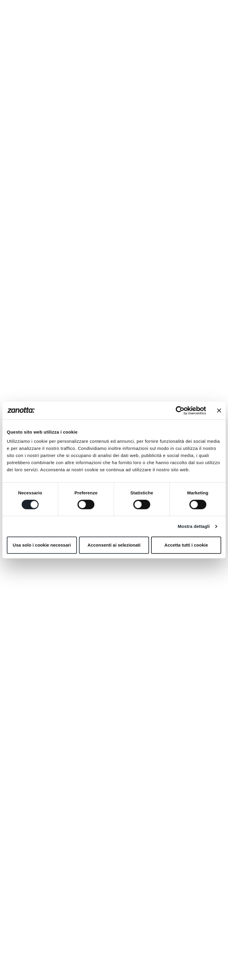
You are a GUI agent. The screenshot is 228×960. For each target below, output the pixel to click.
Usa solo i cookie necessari (42, 544)
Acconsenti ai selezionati (114, 544)
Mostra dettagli (194, 526)
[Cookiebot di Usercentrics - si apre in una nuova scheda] (180, 410)
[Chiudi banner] (219, 410)
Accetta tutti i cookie (186, 544)
